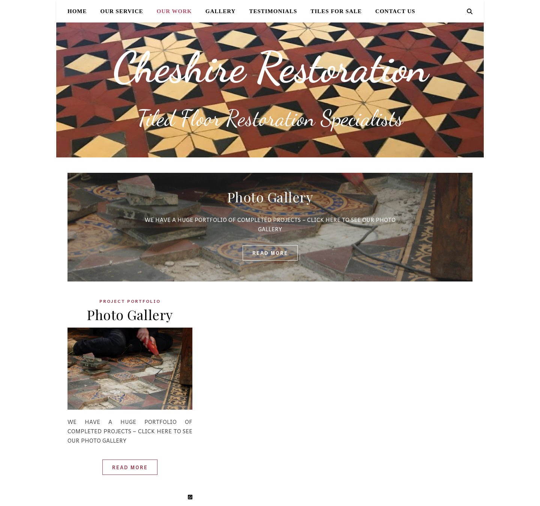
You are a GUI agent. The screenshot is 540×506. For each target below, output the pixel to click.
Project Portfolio (129, 301)
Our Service (121, 11)
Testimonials (273, 11)
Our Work (174, 11)
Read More (130, 467)
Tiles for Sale (336, 11)
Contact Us (395, 11)
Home (77, 11)
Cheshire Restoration (270, 67)
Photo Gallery (270, 197)
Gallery (221, 11)
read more (270, 253)
